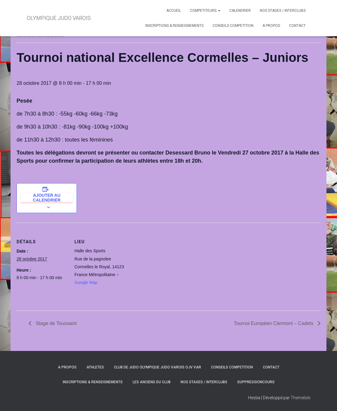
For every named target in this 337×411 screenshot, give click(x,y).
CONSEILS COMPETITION (233, 26)
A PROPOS (271, 26)
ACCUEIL (173, 10)
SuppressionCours (256, 382)
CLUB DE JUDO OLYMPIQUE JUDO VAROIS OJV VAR (157, 367)
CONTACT (297, 26)
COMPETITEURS (205, 10)
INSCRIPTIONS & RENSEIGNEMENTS (174, 26)
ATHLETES (95, 367)
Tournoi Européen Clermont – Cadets (274, 323)
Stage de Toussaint (55, 323)
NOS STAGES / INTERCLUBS (283, 10)
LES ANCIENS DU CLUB (152, 382)
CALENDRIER (240, 10)
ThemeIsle (300, 397)
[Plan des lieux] (164, 264)
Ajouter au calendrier (47, 197)
